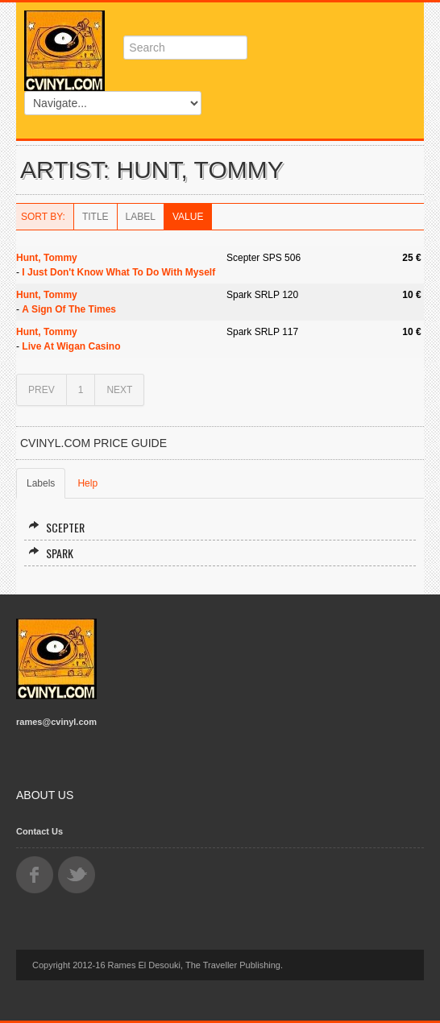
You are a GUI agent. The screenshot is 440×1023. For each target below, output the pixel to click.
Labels (41, 483)
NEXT (119, 390)
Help (87, 483)
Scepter (56, 527)
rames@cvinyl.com (56, 722)
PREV (41, 390)
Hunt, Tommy (46, 257)
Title (95, 216)
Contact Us (39, 831)
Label (141, 216)
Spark (50, 553)
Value (187, 216)
